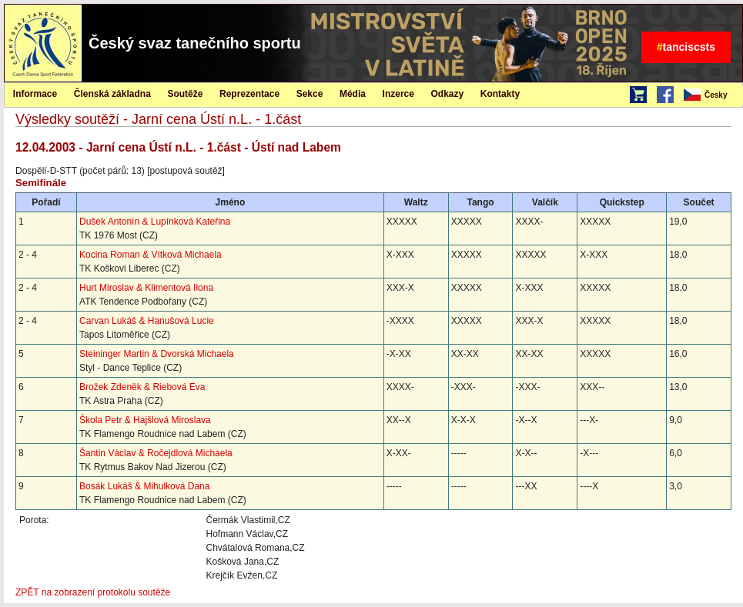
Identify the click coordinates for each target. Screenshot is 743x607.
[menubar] (712, 95)
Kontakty (500, 93)
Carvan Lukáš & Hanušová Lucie (146, 320)
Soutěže (184, 93)
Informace (35, 93)
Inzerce (398, 93)
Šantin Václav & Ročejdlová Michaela (156, 453)
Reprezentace (249, 93)
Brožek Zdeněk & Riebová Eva (142, 387)
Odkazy (447, 93)
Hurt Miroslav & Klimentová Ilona (146, 287)
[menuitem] (712, 95)
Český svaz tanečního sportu (195, 43)
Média (353, 93)
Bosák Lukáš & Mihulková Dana (144, 486)
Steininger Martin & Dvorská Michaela (156, 354)
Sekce (309, 93)
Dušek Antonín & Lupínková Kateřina (154, 221)
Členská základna (112, 93)
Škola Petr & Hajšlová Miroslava (145, 420)
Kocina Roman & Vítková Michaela (150, 254)
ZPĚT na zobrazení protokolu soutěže (92, 592)
